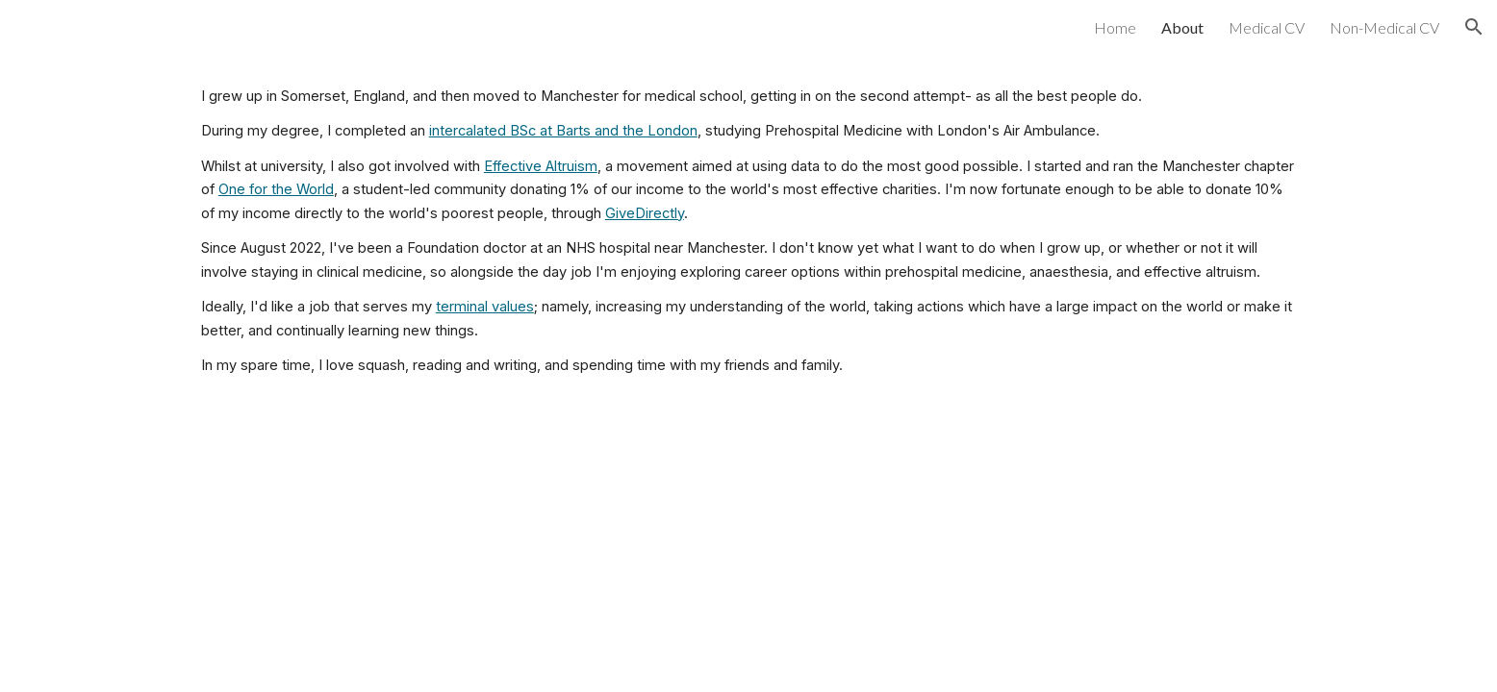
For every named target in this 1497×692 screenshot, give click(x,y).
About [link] (1182, 27)
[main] (748, 231)
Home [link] (1115, 27)
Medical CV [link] (1267, 27)
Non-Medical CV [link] (1384, 27)
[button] (1474, 27)
